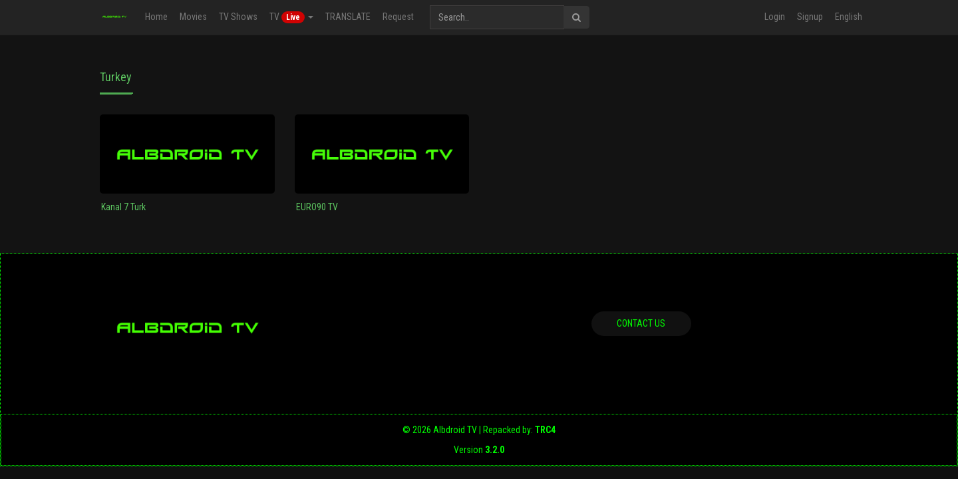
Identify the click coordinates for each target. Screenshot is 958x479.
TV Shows (238, 16)
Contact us (641, 323)
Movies (193, 16)
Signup (810, 16)
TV (291, 17)
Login (774, 16)
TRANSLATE (348, 16)
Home (156, 16)
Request (398, 16)
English (848, 16)
